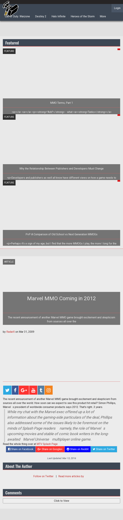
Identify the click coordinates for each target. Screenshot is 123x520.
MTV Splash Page (47, 444)
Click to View (61, 500)
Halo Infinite (58, 16)
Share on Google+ (50, 449)
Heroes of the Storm (83, 16)
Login (117, 8)
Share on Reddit (78, 449)
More (103, 16)
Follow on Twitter (43, 476)
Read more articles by (71, 476)
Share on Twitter (104, 449)
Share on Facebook (20, 449)
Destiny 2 (40, 16)
